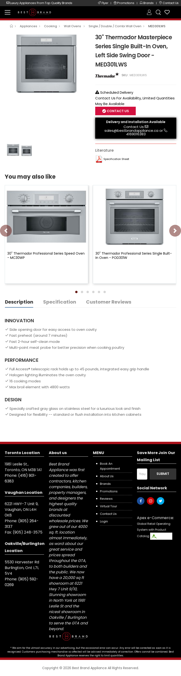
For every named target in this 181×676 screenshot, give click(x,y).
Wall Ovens (73, 26)
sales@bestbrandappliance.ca (131, 130)
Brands (105, 484)
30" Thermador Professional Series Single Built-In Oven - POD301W (133, 255)
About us (107, 476)
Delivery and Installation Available (135, 121)
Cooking (50, 26)
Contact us (108, 514)
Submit (162, 473)
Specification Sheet (116, 159)
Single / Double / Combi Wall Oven (115, 26)
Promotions (109, 491)
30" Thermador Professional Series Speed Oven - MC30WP (46, 255)
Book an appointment (110, 466)
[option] (46, 63)
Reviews (106, 498)
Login (104, 521)
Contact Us (117, 111)
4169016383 (136, 134)
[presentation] (6, 231)
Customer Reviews (108, 302)
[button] (76, 292)
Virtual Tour (108, 506)
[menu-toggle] (7, 12)
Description (19, 302)
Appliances (28, 26)
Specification (59, 302)
